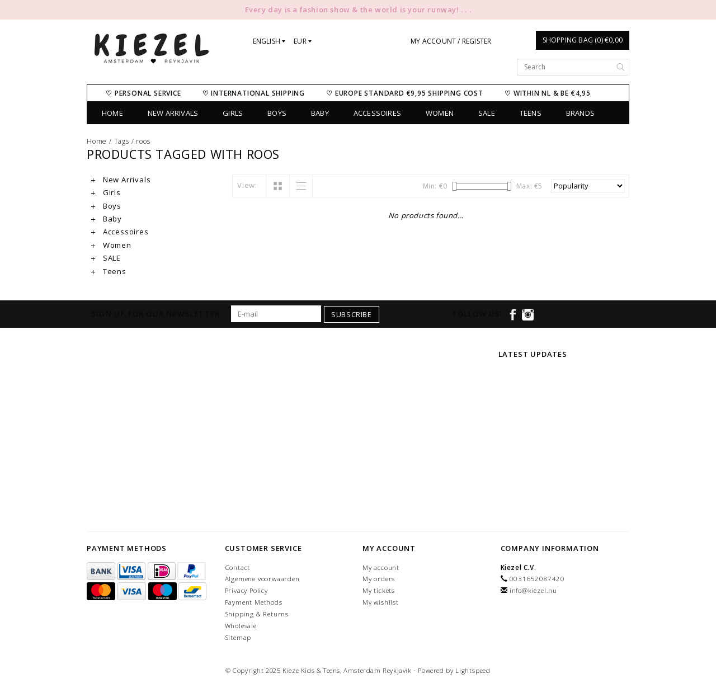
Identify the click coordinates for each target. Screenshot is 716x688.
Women (440, 113)
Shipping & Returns (257, 614)
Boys (276, 113)
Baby (320, 113)
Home (112, 113)
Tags (121, 141)
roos (143, 141)
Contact (238, 567)
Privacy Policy (246, 590)
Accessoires (377, 113)
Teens (530, 113)
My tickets (378, 590)
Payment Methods (253, 602)
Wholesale (241, 625)
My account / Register (451, 41)
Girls (233, 113)
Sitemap (238, 637)
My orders (378, 578)
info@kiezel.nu (533, 590)
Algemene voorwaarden (262, 578)
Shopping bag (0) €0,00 (583, 40)
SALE (486, 113)
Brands (580, 113)
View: (247, 185)
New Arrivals (173, 113)
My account (380, 567)
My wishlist (380, 602)
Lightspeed (473, 670)
